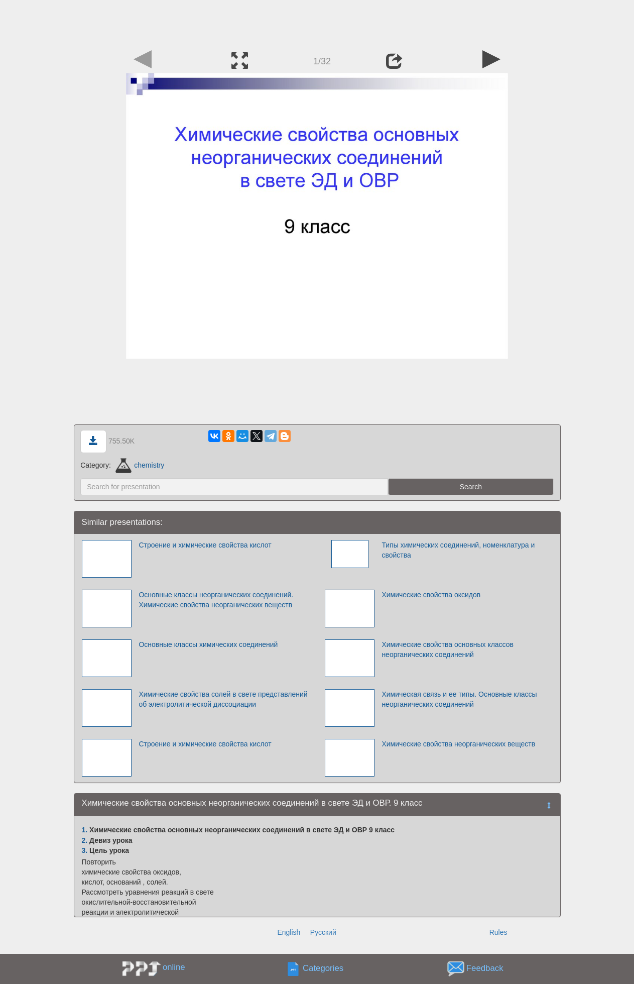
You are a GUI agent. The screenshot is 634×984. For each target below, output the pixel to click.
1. (85, 830)
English (288, 932)
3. (85, 850)
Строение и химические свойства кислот (205, 545)
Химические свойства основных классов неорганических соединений (448, 649)
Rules (498, 932)
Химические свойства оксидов (431, 595)
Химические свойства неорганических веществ (458, 744)
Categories (323, 968)
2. (85, 840)
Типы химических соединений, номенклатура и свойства (458, 550)
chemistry (139, 465)
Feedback (484, 968)
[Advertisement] (317, 22)
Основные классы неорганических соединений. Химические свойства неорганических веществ (216, 600)
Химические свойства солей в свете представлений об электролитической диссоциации (223, 699)
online (174, 967)
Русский (323, 932)
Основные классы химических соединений (208, 644)
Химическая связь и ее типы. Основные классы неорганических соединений (459, 699)
